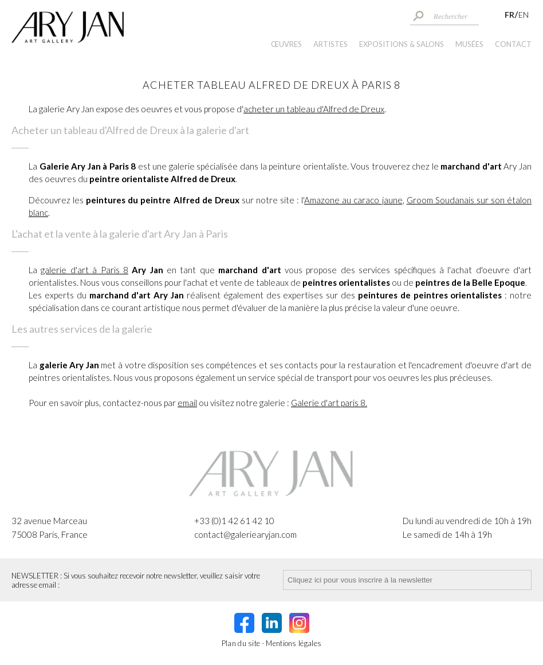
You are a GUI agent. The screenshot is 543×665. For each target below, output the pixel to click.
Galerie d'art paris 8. (329, 403)
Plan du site (241, 643)
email (187, 403)
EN (523, 14)
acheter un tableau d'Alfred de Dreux (313, 109)
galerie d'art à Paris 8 (84, 270)
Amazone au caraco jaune (353, 200)
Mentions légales (293, 643)
